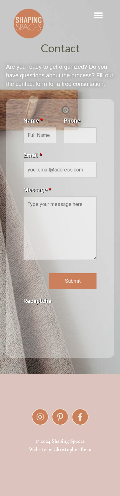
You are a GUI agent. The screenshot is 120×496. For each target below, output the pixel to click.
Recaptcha (37, 301)
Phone (72, 121)
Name (33, 121)
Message (37, 190)
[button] (98, 15)
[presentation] (71, 320)
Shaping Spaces (68, 441)
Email (32, 155)
